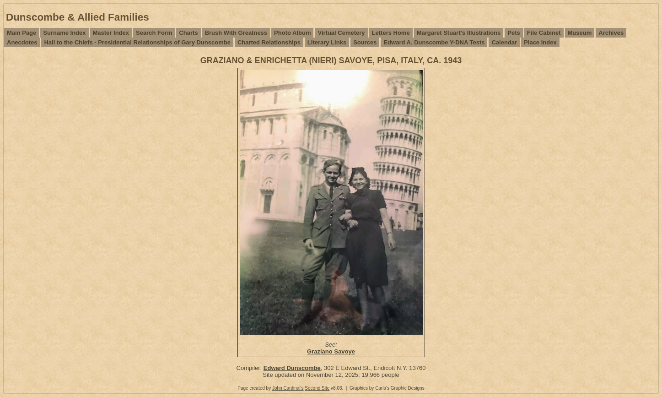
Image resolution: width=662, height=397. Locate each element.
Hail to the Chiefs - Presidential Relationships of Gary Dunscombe (137, 42)
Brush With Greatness (236, 32)
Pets (513, 32)
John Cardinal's (288, 388)
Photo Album (292, 32)
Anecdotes (22, 42)
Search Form (154, 32)
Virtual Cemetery (341, 32)
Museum (580, 32)
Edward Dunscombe (292, 367)
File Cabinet (544, 32)
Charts (188, 32)
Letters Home (391, 32)
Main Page (21, 32)
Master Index (111, 32)
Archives (611, 32)
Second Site (317, 388)
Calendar (504, 42)
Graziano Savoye (331, 351)
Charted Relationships (269, 42)
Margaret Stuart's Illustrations (459, 32)
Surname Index (64, 32)
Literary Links (326, 42)
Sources (365, 42)
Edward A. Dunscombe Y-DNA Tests (433, 42)
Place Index (540, 42)
